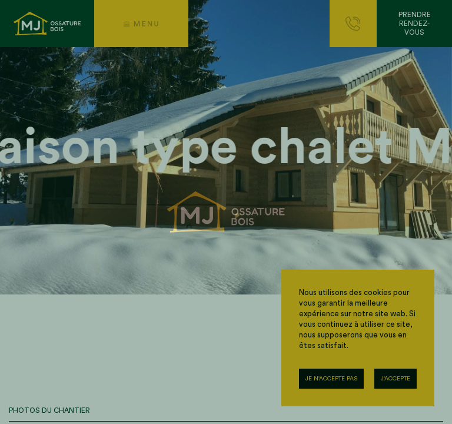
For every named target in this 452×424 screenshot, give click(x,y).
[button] (141, 23)
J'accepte (395, 379)
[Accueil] (47, 23)
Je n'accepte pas (331, 379)
